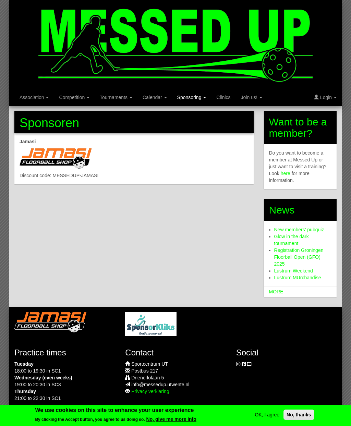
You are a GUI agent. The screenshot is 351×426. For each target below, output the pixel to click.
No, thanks (299, 416)
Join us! (251, 97)
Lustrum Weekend (293, 270)
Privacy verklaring (150, 391)
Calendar (155, 97)
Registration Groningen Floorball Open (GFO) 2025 (299, 257)
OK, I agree (267, 416)
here (285, 173)
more (276, 291)
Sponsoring (191, 97)
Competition (74, 97)
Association (34, 97)
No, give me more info (171, 421)
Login (325, 97)
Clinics (223, 97)
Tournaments (116, 97)
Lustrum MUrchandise (297, 277)
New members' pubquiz (299, 229)
